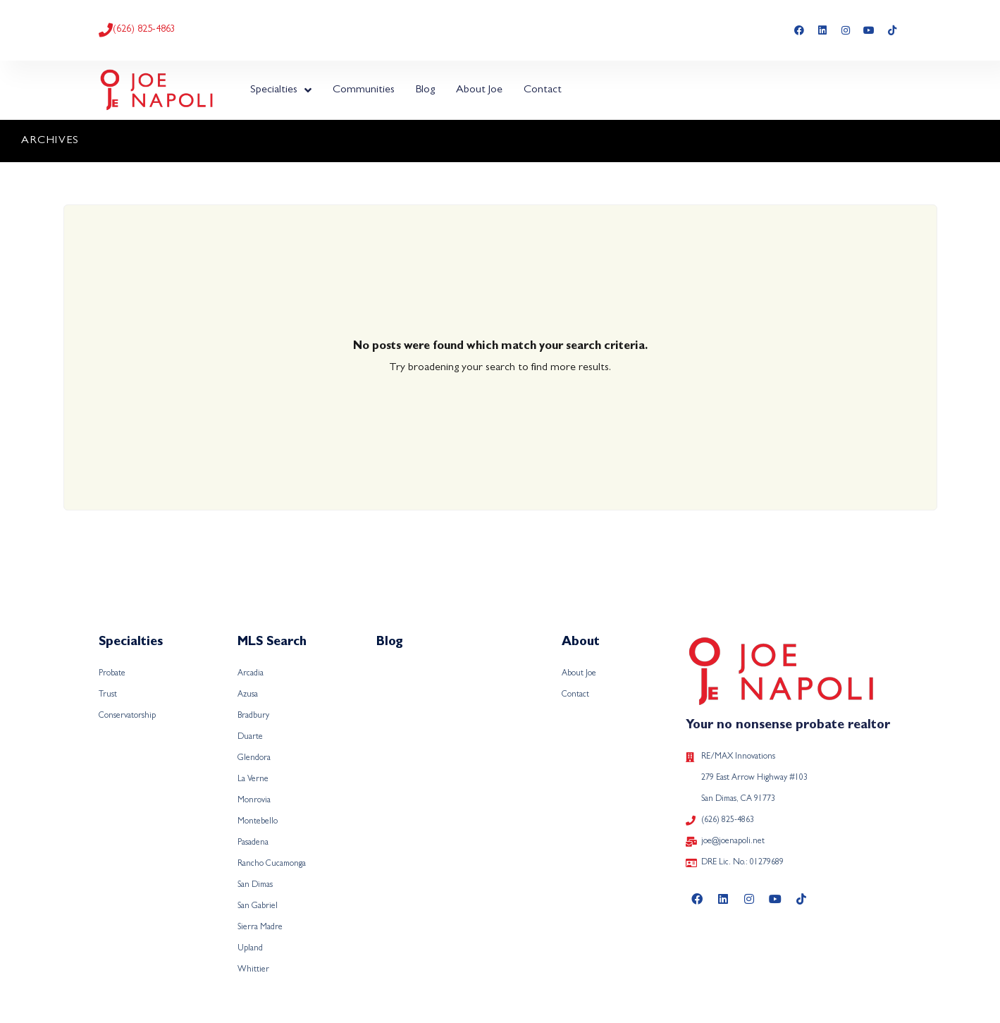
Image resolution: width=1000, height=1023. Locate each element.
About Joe (479, 90)
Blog (425, 90)
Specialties (280, 90)
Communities (364, 90)
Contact (543, 90)
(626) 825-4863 (144, 30)
